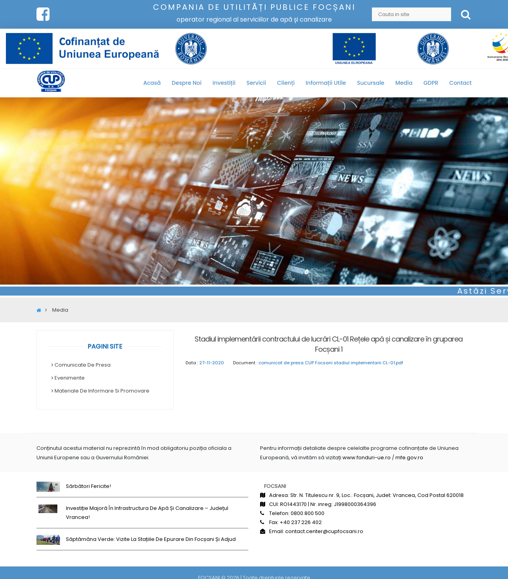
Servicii (256, 83)
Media (404, 83)
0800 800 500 (307, 513)
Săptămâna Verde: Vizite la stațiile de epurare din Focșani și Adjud (151, 539)
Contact (460, 83)
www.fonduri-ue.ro (366, 457)
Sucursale (370, 83)
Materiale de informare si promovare (102, 391)
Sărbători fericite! (88, 486)
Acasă (152, 83)
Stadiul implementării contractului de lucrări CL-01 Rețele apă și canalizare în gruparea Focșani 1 (328, 344)
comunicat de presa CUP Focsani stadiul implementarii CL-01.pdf (331, 363)
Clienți (286, 83)
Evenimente (70, 378)
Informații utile (326, 83)
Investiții (224, 83)
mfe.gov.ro (409, 457)
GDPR (430, 83)
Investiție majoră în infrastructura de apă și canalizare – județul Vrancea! (147, 512)
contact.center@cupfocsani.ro (324, 531)
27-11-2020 (211, 363)
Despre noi (187, 83)
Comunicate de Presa (83, 365)
